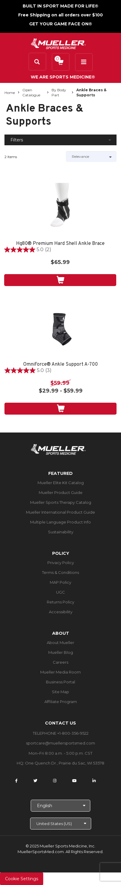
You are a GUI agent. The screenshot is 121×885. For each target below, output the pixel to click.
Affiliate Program (60, 701)
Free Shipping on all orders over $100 (60, 15)
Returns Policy (60, 602)
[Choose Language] (60, 806)
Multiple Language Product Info (60, 522)
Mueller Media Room (60, 672)
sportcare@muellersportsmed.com (60, 743)
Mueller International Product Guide (60, 512)
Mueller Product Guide (61, 492)
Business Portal (60, 681)
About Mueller (60, 642)
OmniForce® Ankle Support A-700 (60, 364)
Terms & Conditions (60, 572)
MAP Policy (60, 582)
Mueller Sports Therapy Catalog (60, 502)
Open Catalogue (31, 92)
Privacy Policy (60, 562)
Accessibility (60, 611)
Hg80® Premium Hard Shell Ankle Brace (60, 244)
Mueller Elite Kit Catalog (61, 482)
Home (9, 92)
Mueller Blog (60, 652)
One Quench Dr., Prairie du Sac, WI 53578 (64, 763)
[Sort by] (91, 156)
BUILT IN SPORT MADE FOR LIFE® (60, 6)
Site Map (60, 691)
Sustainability (60, 531)
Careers (60, 662)
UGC (60, 592)
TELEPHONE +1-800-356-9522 (61, 733)
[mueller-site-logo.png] (58, 43)
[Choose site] (60, 824)
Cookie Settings (21, 878)
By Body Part (59, 92)
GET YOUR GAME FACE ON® (60, 24)
